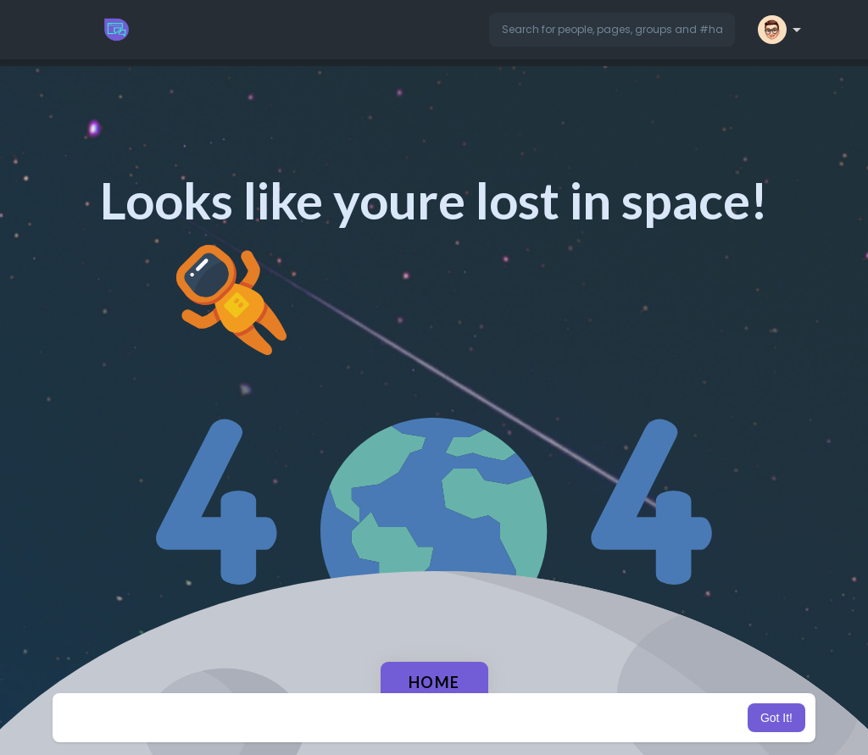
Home (434, 682)
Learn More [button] (520, 717)
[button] (612, 30)
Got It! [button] (776, 717)
